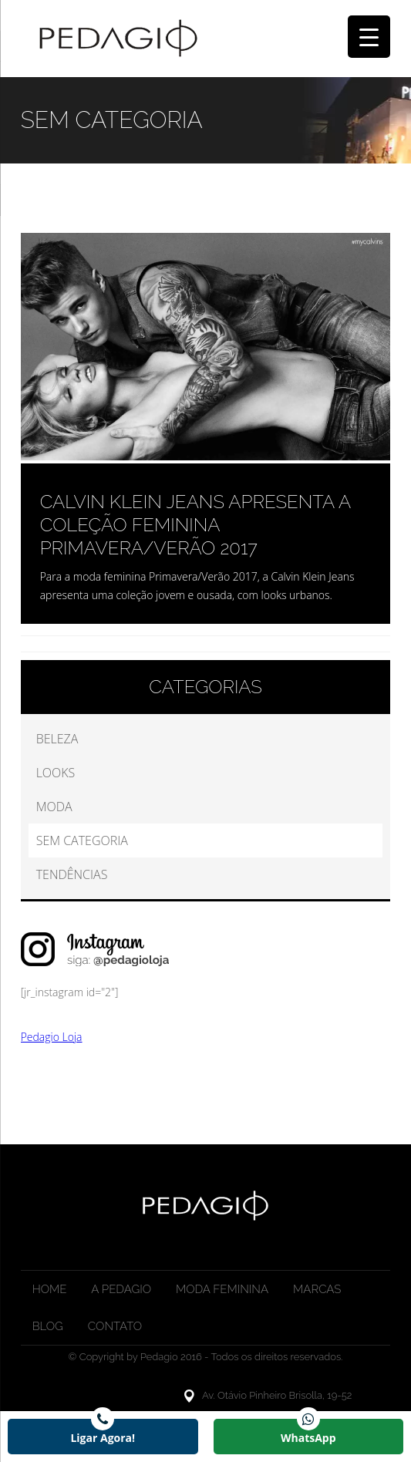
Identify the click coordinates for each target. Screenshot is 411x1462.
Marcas (317, 1289)
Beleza (57, 738)
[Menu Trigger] (369, 36)
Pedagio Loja (52, 1036)
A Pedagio (121, 1289)
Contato (115, 1326)
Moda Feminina (222, 1289)
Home (49, 1289)
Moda (54, 806)
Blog (47, 1326)
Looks (56, 772)
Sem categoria (82, 840)
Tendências (72, 874)
